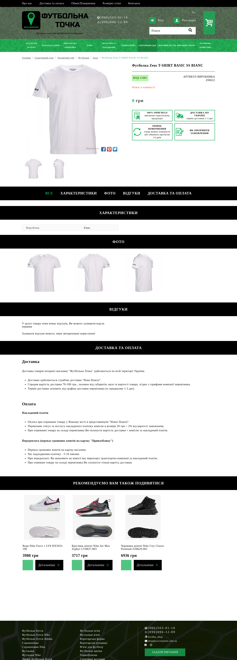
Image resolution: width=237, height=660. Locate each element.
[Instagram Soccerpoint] (151, 644)
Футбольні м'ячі (90, 630)
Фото (110, 193)
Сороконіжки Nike (33, 647)
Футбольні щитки (91, 651)
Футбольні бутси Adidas (37, 638)
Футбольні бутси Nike (36, 634)
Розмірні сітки (112, 3)
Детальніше (46, 565)
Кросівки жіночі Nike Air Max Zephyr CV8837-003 (91, 547)
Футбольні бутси (32, 630)
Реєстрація (185, 20)
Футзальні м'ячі (90, 634)
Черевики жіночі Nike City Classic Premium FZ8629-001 (142, 547)
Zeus (87, 227)
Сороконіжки (30, 643)
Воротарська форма (92, 638)
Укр (188, 12)
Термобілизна (88, 655)
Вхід (156, 20)
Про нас (27, 3)
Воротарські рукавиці (93, 643)
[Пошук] (172, 30)
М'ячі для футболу (91, 647)
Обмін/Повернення (83, 3)
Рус (194, 12)
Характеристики (78, 193)
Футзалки (28, 651)
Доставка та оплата (51, 3)
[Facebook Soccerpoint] (145, 644)
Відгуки (132, 193)
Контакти (134, 3)
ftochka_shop (155, 636)
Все (48, 193)
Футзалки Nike (31, 655)
